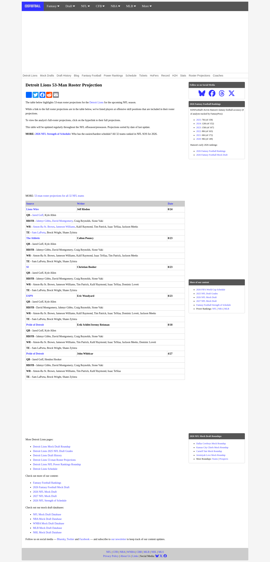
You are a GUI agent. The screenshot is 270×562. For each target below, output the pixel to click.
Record (165, 75)
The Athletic (33, 238)
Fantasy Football (91, 75)
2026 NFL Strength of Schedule (52, 134)
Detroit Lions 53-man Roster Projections (54, 460)
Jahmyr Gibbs (43, 221)
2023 (198, 127)
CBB (139, 552)
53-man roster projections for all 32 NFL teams (59, 195)
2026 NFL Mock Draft (45, 491)
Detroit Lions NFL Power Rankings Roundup (57, 464)
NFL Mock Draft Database (47, 514)
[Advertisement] (135, 42)
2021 (198, 135)
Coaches (218, 75)
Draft (70, 6)
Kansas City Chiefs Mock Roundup (212, 447)
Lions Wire (32, 209)
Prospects (223, 459)
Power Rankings (113, 75)
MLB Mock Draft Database (47, 528)
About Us (125, 556)
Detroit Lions (30, 75)
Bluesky (61, 539)
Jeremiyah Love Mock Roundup (210, 455)
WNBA (131, 552)
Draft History (64, 75)
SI (27, 267)
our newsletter (118, 539)
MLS (161, 552)
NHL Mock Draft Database (47, 532)
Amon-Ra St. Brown (44, 226)
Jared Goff (37, 215)
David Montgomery (62, 221)
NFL (85, 6)
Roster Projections (199, 75)
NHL (154, 552)
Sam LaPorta (39, 232)
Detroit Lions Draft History (47, 455)
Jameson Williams (65, 226)
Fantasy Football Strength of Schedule (213, 305)
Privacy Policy (110, 556)
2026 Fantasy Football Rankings (211, 151)
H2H (175, 75)
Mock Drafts (47, 75)
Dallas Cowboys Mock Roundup (211, 443)
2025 (198, 119)
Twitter (70, 539)
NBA (115, 6)
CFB (100, 6)
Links (135, 556)
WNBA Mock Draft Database (48, 523)
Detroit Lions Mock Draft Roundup (51, 446)
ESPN (29, 295)
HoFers (154, 75)
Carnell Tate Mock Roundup (209, 451)
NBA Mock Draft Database (47, 519)
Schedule (131, 75)
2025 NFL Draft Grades (207, 293)
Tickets (143, 75)
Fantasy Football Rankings (47, 482)
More (147, 6)
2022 (198, 131)
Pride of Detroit (35, 324)
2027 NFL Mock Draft (45, 496)
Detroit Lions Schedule (45, 469)
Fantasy (53, 6)
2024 (198, 123)
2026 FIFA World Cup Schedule (210, 289)
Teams (215, 459)
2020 (198, 139)
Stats (183, 75)
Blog (76, 75)
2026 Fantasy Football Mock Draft (51, 487)
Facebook (84, 539)
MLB (131, 6)
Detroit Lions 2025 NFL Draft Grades (53, 451)
